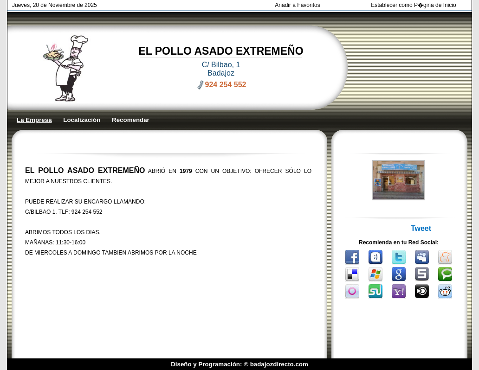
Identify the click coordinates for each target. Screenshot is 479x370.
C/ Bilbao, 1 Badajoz (221, 69)
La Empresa (34, 119)
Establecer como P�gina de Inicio (413, 5)
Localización (81, 119)
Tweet (421, 228)
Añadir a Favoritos (297, 5)
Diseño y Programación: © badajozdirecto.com (239, 364)
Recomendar (130, 119)
